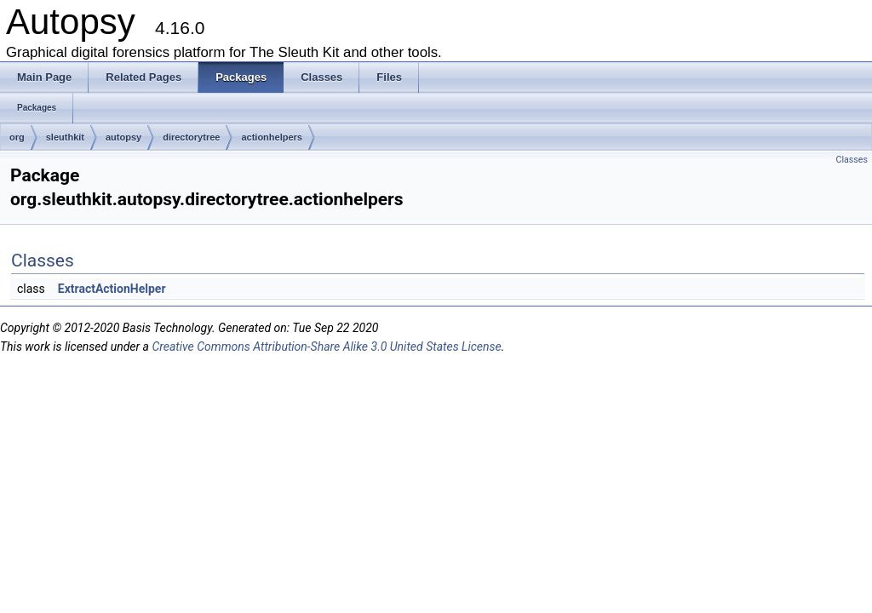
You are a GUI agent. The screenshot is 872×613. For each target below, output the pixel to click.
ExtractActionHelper (112, 288)
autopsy (123, 137)
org (17, 137)
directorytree (191, 137)
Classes (852, 159)
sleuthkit (65, 137)
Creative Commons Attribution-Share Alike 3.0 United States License (326, 346)
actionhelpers (271, 137)
